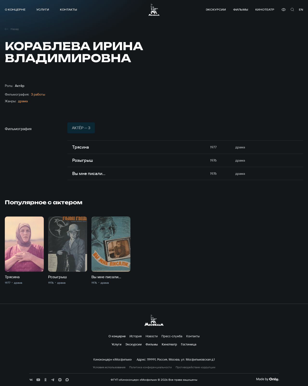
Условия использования (109, 367)
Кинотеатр (264, 9)
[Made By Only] (267, 379)
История (135, 336)
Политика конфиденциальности (150, 367)
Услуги (42, 9)
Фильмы (240, 9)
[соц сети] (31, 380)
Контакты (68, 9)
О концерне (15, 9)
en (301, 9)
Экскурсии (216, 9)
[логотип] (154, 9)
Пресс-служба (171, 336)
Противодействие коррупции (195, 367)
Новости (152, 336)
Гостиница (188, 344)
